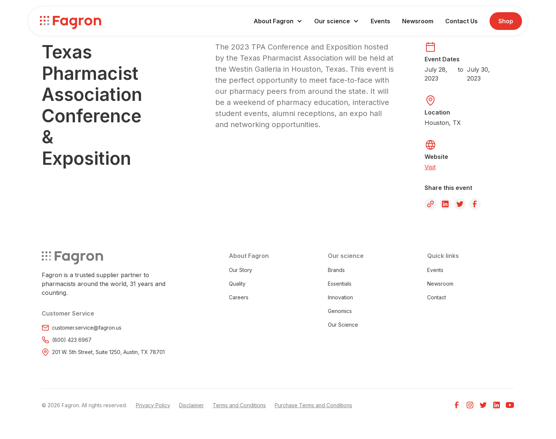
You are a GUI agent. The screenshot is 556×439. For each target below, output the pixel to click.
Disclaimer (191, 405)
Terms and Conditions (239, 405)
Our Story (240, 270)
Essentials (339, 283)
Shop (505, 21)
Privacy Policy (153, 405)
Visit (430, 167)
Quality (237, 283)
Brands (336, 270)
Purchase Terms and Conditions (313, 405)
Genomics (340, 311)
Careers (238, 297)
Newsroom (417, 21)
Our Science (343, 324)
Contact (436, 297)
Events (380, 21)
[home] (70, 21)
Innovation (340, 297)
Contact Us (461, 21)
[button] (278, 21)
